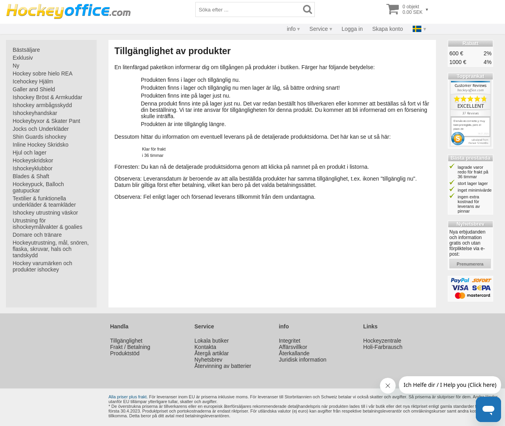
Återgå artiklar (212, 353)
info (291, 29)
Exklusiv (23, 58)
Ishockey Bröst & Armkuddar (47, 97)
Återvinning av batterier (223, 366)
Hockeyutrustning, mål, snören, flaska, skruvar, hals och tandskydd (51, 248)
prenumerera (470, 264)
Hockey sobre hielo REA (43, 73)
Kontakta (205, 347)
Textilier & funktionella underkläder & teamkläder (44, 201)
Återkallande (294, 353)
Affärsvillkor (293, 347)
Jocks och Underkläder (41, 129)
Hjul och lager (30, 152)
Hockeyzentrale (382, 340)
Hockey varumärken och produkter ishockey (42, 266)
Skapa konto (387, 29)
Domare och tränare (37, 235)
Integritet (289, 340)
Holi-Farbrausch (383, 347)
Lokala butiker (212, 340)
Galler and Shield (34, 89)
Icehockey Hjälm (33, 81)
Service (318, 29)
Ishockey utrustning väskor (45, 212)
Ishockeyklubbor (32, 168)
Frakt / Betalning (130, 347)
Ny (16, 65)
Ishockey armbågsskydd (42, 105)
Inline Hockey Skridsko (41, 144)
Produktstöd (125, 353)
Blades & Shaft (31, 176)
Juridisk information (303, 359)
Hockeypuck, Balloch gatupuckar (38, 187)
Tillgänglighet (126, 340)
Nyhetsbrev (209, 359)
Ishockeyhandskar (35, 113)
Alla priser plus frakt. (128, 396)
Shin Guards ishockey (39, 137)
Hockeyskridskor (33, 160)
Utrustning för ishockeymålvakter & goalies (47, 223)
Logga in (352, 29)
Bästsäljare (26, 50)
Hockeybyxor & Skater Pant (46, 121)
